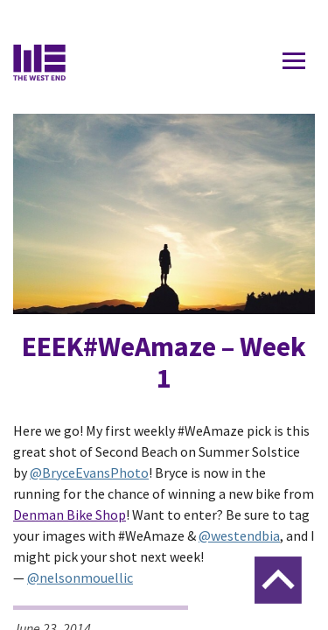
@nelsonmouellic (80, 577)
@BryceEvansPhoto (89, 472)
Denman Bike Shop (69, 514)
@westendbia (239, 535)
